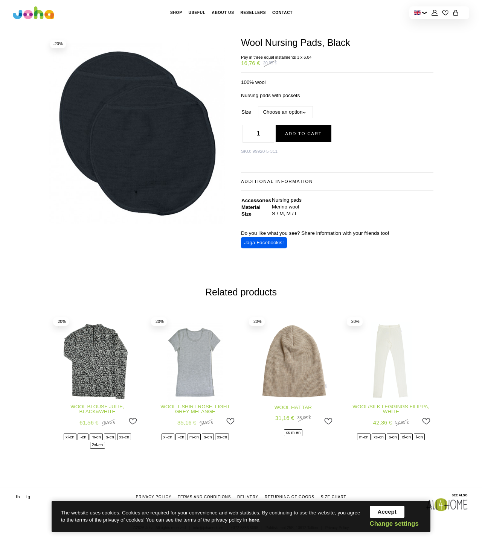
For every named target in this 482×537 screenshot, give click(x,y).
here (254, 520)
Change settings (394, 524)
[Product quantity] (258, 134)
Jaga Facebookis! (264, 242)
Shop (176, 13)
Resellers (253, 13)
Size (246, 112)
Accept (387, 511)
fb (18, 496)
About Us (223, 13)
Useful (197, 13)
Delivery (247, 497)
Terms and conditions (204, 497)
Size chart (333, 497)
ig (28, 496)
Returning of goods (289, 497)
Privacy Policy (154, 497)
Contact (282, 13)
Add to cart (303, 133)
